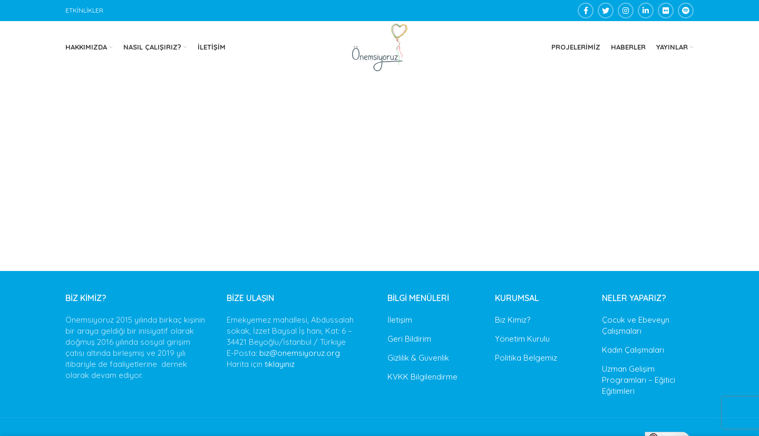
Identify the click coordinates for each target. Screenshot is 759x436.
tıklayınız (280, 364)
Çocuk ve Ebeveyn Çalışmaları (635, 325)
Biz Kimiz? (512, 320)
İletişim (399, 320)
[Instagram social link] (626, 10)
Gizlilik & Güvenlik (418, 358)
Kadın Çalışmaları (633, 350)
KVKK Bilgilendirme (422, 377)
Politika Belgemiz (526, 358)
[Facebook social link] (585, 10)
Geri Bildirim (409, 339)
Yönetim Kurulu (522, 339)
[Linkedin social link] (646, 10)
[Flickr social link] (666, 10)
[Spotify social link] (686, 10)
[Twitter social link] (606, 10)
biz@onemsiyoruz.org (299, 353)
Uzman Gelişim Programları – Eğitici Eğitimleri (638, 380)
